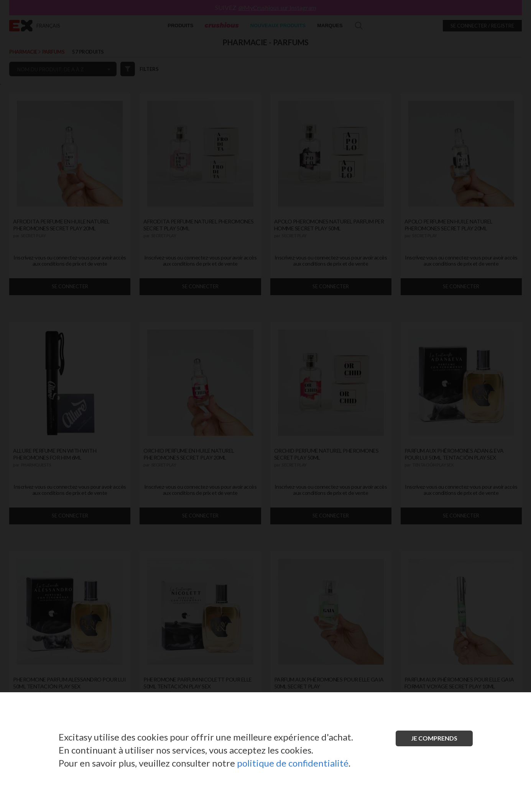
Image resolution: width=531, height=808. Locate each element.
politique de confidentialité (293, 763)
